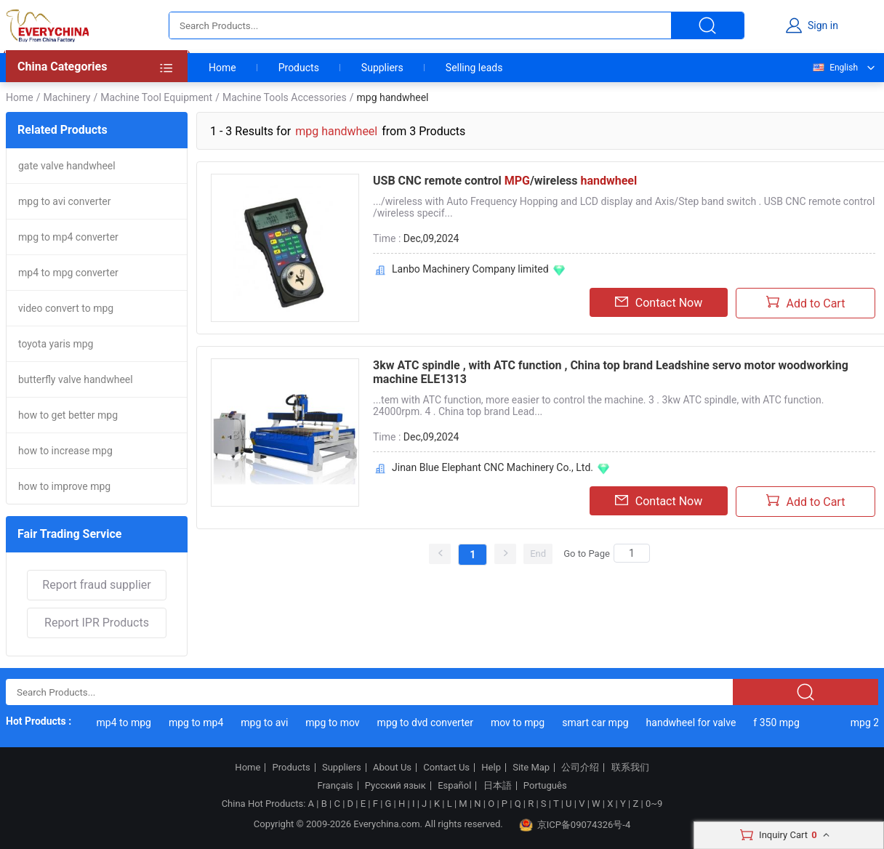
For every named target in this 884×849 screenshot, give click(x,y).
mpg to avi (266, 722)
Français (335, 785)
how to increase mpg (65, 450)
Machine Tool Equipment (156, 97)
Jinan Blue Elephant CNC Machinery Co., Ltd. (492, 467)
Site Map (531, 767)
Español (454, 785)
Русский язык (395, 785)
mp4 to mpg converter (68, 272)
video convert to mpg (65, 308)
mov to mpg (520, 722)
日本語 (497, 785)
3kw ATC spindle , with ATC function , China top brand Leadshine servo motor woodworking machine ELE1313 (610, 372)
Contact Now (658, 302)
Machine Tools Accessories (284, 97)
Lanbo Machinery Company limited (470, 269)
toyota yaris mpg (55, 344)
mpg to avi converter (64, 201)
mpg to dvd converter (427, 722)
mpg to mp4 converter (68, 237)
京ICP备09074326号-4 (575, 825)
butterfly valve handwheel (75, 379)
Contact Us (446, 767)
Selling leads (474, 67)
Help (491, 767)
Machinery (66, 97)
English (834, 68)
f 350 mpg (778, 722)
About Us (392, 767)
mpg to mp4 (198, 722)
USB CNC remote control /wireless (505, 181)
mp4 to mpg (126, 722)
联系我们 (630, 767)
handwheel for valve (693, 722)
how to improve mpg (64, 486)
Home (222, 67)
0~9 (654, 803)
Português (545, 785)
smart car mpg (597, 722)
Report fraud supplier (96, 585)
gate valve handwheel (67, 166)
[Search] (632, 553)
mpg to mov (334, 722)
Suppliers (382, 67)
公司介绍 (580, 767)
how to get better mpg (68, 415)
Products (298, 67)
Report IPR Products (96, 622)
